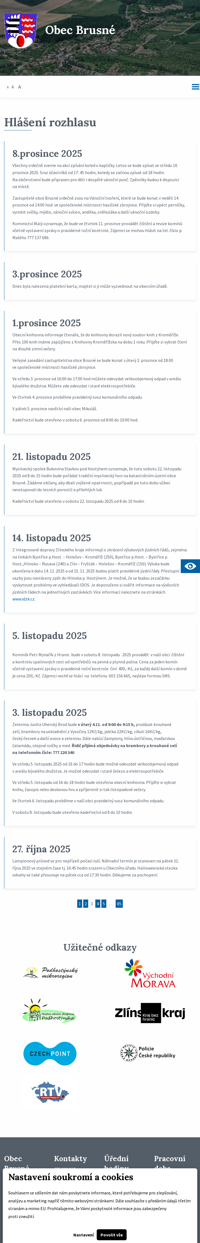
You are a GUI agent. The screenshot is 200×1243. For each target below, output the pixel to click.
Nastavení (83, 1235)
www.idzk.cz (23, 599)
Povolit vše (112, 1235)
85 (119, 903)
